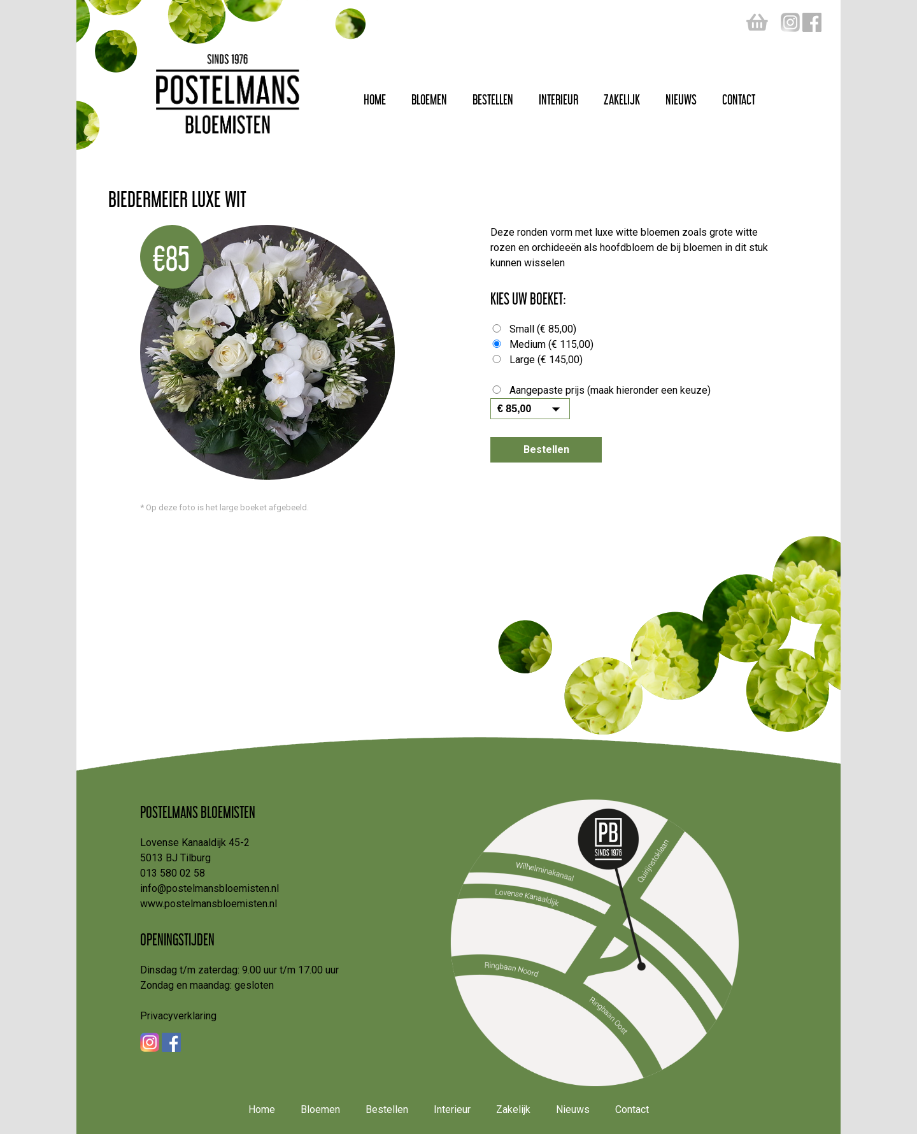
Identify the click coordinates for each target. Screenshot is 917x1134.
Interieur (558, 98)
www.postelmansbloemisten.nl (208, 904)
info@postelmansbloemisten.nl (209, 888)
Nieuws (681, 98)
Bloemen (429, 98)
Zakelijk (622, 98)
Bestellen (493, 98)
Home (375, 98)
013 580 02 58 (172, 873)
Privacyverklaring (178, 1016)
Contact (738, 98)
